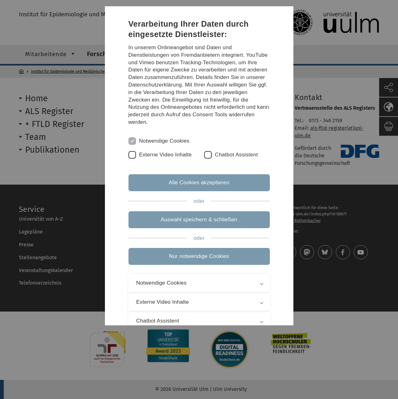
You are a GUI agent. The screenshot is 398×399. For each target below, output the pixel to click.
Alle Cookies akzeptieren (199, 183)
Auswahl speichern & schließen (199, 220)
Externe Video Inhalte (165, 155)
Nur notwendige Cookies (199, 256)
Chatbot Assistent (236, 155)
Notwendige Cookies (164, 141)
